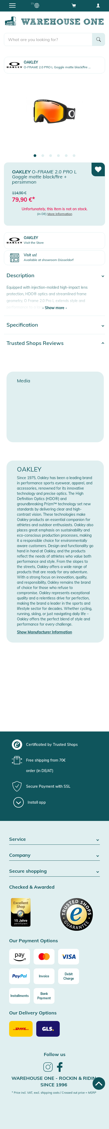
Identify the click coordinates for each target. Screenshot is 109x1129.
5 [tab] (66, 155)
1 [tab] (35, 155)
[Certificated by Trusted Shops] (31, 915)
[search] (48, 39)
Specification (22, 324)
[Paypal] (19, 976)
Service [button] (54, 839)
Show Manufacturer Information (44, 632)
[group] (54, 744)
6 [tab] (74, 155)
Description (20, 275)
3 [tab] (50, 155)
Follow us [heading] (54, 1054)
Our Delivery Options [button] (33, 1013)
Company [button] (54, 855)
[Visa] (68, 957)
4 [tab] (58, 155)
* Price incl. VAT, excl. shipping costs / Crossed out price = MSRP (54, 1092)
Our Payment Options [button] (33, 941)
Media (23, 381)
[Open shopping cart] (74, 5)
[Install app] (29, 802)
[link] (48, 1071)
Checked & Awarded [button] (31, 887)
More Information (59, 214)
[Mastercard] (44, 957)
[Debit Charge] (68, 976)
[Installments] (19, 996)
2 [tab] (42, 155)
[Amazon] (19, 957)
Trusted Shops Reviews (35, 343)
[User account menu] (98, 5)
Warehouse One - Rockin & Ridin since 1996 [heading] (53, 1081)
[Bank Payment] (44, 996)
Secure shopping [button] (54, 871)
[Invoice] (44, 976)
